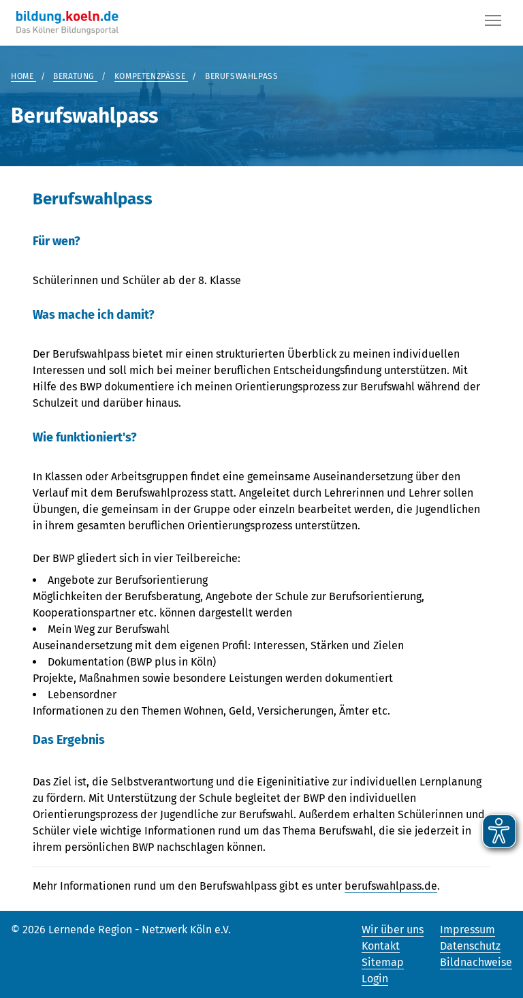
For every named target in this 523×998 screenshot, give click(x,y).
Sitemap (383, 962)
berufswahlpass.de (391, 885)
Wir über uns (393, 929)
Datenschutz (470, 945)
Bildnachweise (476, 962)
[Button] (493, 23)
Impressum (467, 929)
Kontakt (381, 945)
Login (375, 978)
